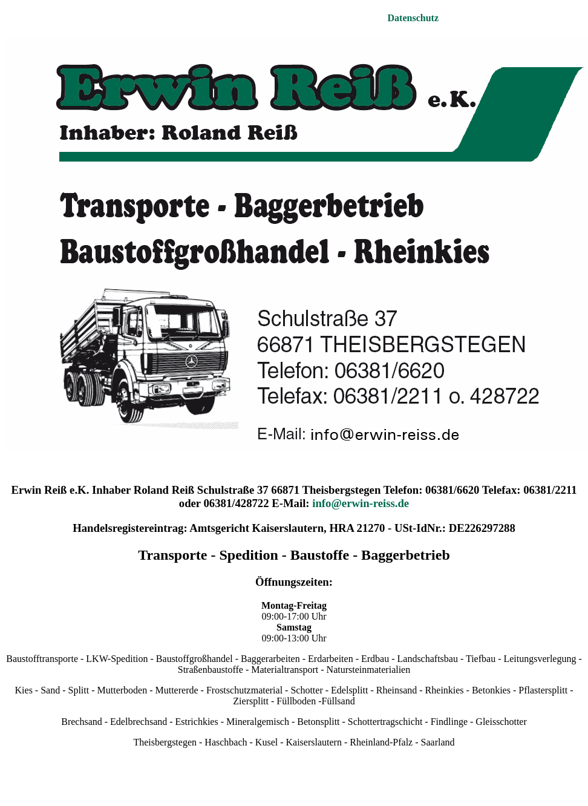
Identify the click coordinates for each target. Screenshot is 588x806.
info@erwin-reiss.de (360, 503)
